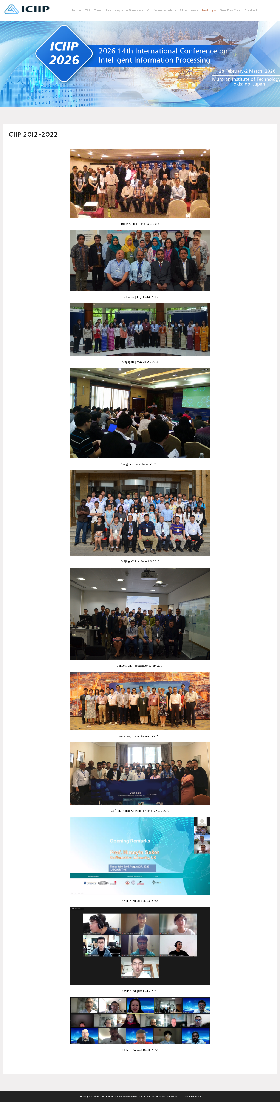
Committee (102, 10)
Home (76, 10)
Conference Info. (161, 10)
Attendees (189, 10)
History (209, 10)
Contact (250, 10)
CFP (87, 10)
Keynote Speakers (129, 10)
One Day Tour (230, 10)
